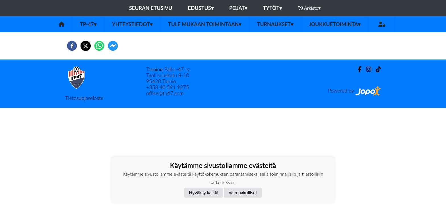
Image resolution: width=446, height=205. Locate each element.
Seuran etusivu (150, 8)
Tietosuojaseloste (84, 98)
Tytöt (272, 8)
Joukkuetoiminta (335, 24)
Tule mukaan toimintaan (204, 24)
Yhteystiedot (132, 24)
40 (163, 87)
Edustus (200, 8)
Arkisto (309, 8)
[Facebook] (357, 69)
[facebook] (72, 46)
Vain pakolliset (242, 192)
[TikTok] (376, 69)
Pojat (238, 8)
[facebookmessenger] (113, 46)
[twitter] (85, 46)
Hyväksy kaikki (203, 192)
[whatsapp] (99, 46)
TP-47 (88, 24)
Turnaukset (275, 24)
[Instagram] (366, 69)
